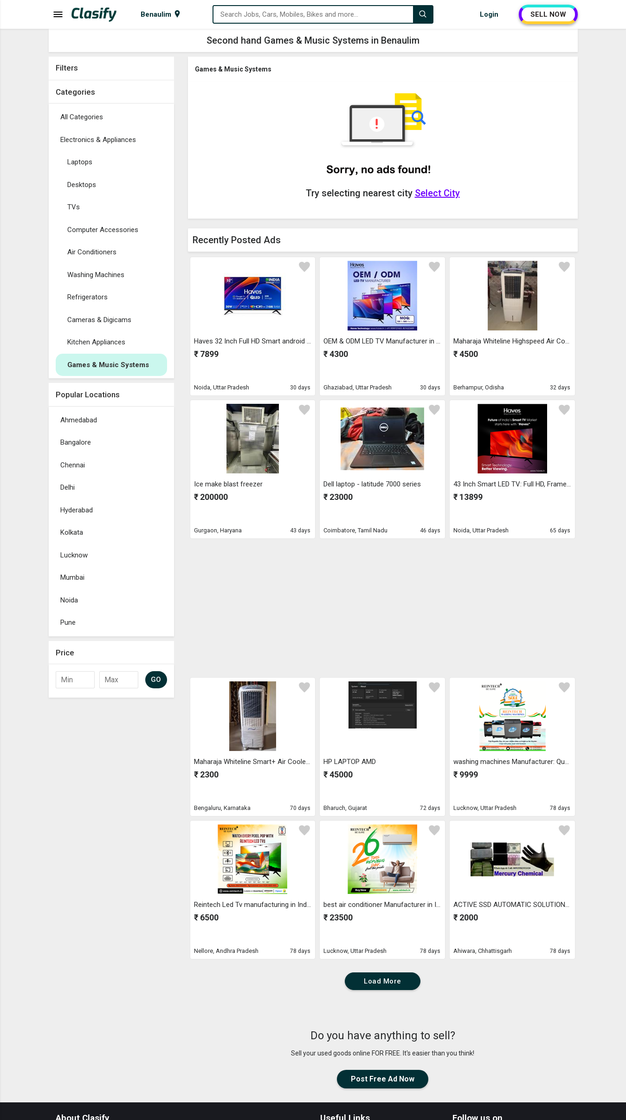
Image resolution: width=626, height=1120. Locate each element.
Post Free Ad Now (382, 1079)
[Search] (422, 14)
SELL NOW (548, 14)
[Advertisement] (111, 841)
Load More (382, 981)
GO (156, 679)
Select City (437, 193)
